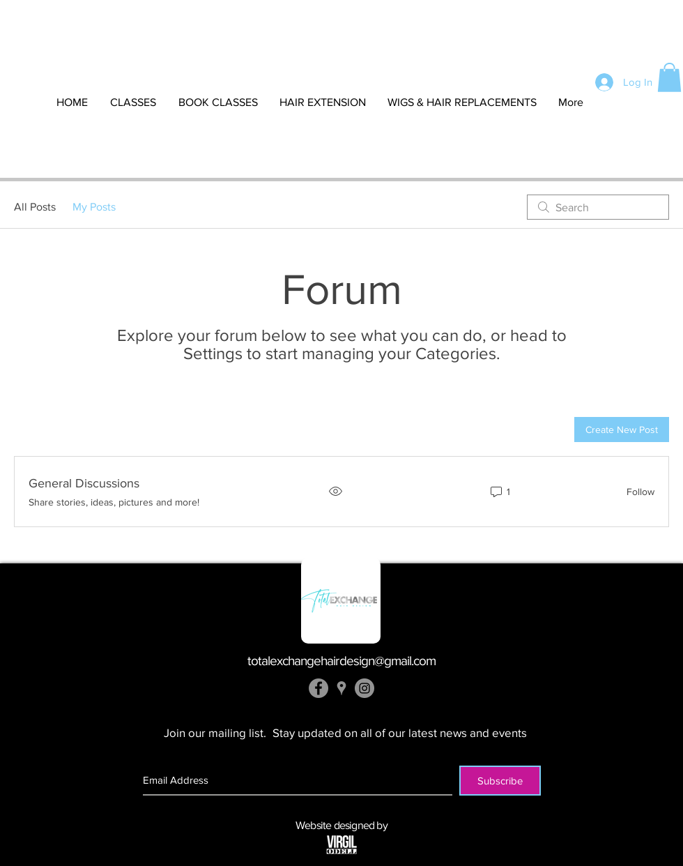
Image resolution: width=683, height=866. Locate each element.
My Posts (94, 207)
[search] (598, 207)
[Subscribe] (500, 781)
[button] (669, 77)
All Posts (35, 207)
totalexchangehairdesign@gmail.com (341, 660)
